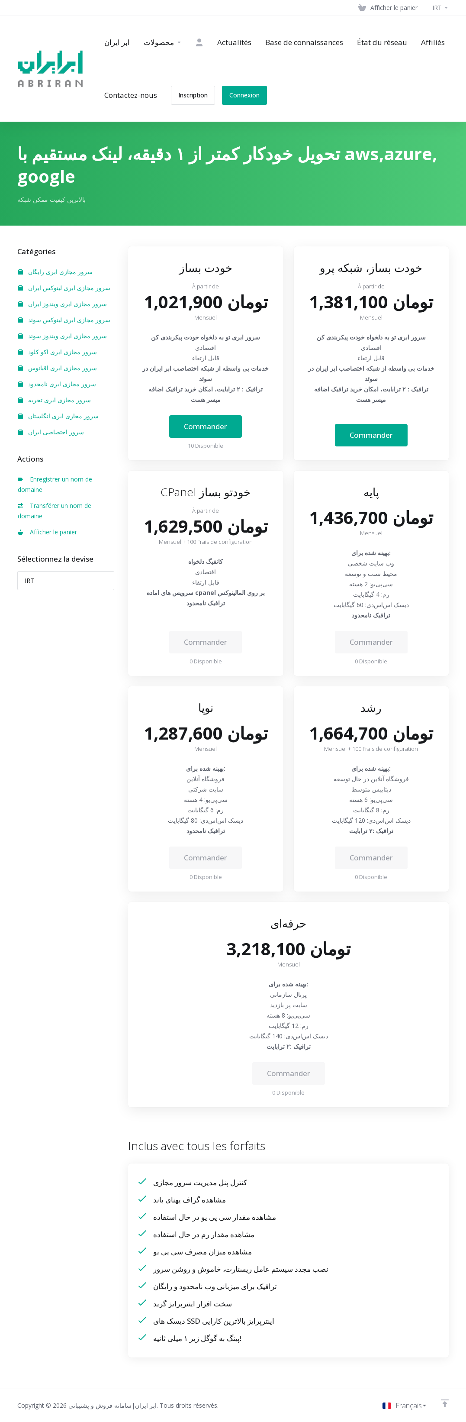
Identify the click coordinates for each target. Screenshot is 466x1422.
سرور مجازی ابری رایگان (55, 272)
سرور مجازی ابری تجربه (54, 400)
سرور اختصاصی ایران (51, 432)
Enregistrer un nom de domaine (55, 484)
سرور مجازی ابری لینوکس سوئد (64, 320)
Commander (205, 426)
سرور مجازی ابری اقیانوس (57, 368)
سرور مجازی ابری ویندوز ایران (62, 304)
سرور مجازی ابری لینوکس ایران (64, 288)
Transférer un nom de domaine (54, 510)
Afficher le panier (47, 532)
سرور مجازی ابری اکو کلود (57, 352)
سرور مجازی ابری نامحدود (57, 384)
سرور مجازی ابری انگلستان (58, 416)
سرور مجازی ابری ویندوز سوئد (62, 336)
